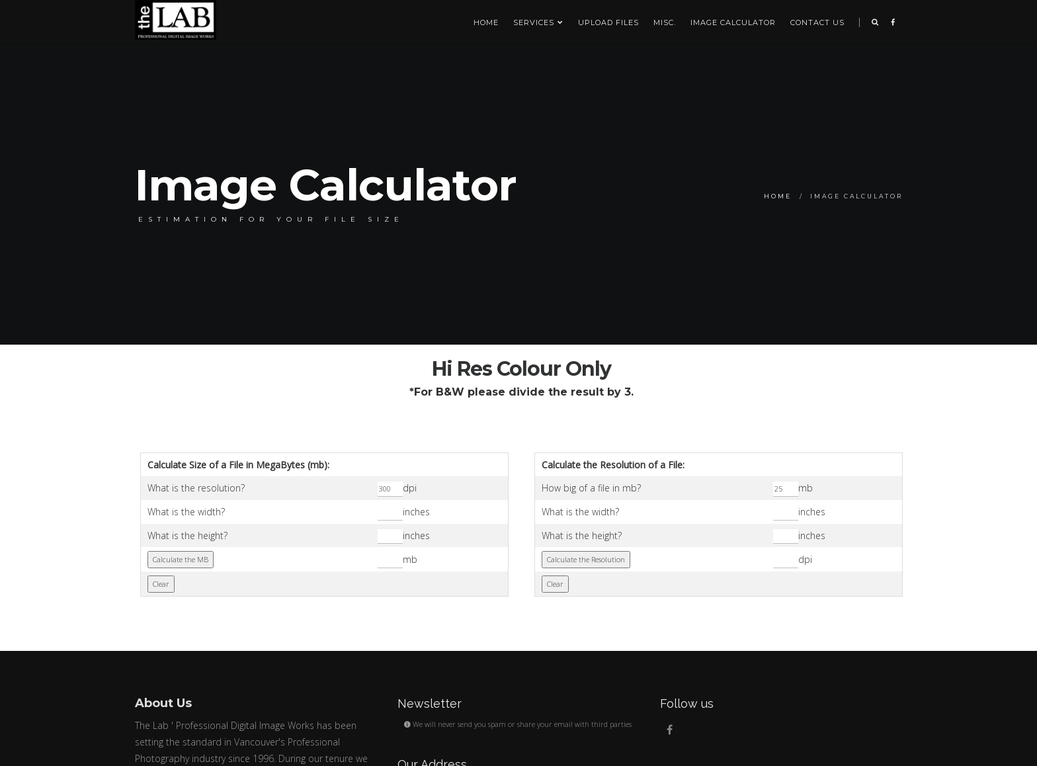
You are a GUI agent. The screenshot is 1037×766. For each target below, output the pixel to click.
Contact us (817, 22)
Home (486, 22)
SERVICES (538, 22)
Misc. (664, 22)
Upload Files (608, 22)
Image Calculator (733, 22)
